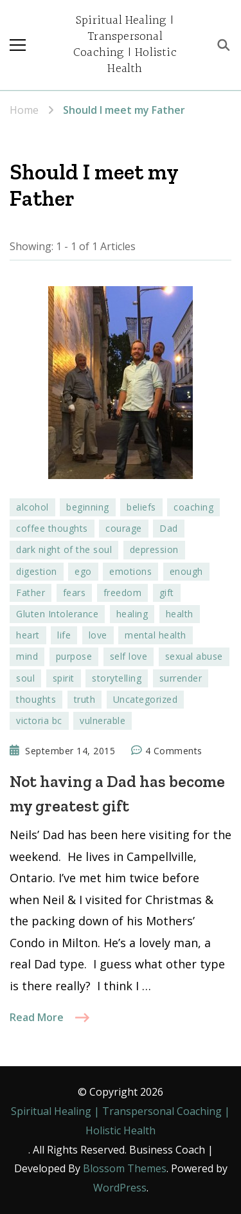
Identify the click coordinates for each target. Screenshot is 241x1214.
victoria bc (39, 720)
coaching (193, 507)
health (179, 614)
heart (28, 635)
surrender (180, 678)
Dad (168, 528)
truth (85, 699)
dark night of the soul (64, 549)
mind (27, 656)
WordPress (120, 1188)
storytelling (116, 678)
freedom (122, 592)
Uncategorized (145, 699)
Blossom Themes (124, 1168)
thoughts (36, 699)
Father (30, 592)
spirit (64, 678)
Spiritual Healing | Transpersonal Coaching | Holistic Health (125, 44)
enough (186, 571)
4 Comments (173, 751)
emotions (130, 571)
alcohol (32, 507)
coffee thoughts (52, 528)
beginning (87, 507)
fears (74, 592)
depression (154, 549)
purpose (74, 656)
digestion (36, 571)
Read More (37, 1017)
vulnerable (102, 720)
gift (166, 592)
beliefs (141, 507)
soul (25, 678)
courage (123, 528)
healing (132, 614)
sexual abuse (194, 656)
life (64, 635)
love (98, 635)
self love (129, 656)
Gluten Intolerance (57, 614)
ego (83, 571)
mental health (155, 635)
